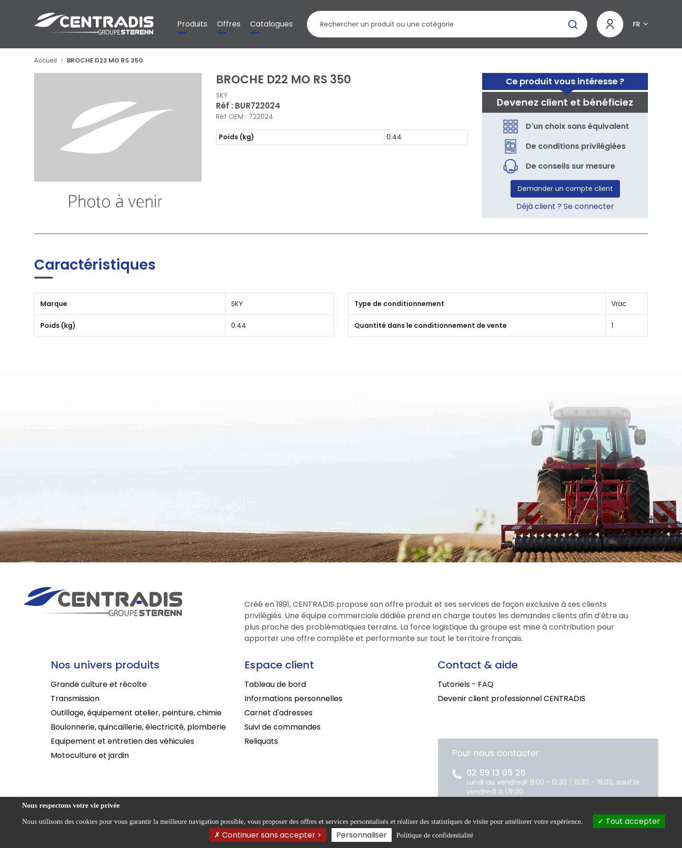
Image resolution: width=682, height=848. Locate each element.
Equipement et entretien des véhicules (122, 741)
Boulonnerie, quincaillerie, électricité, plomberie (138, 727)
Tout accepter (629, 821)
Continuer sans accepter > (268, 835)
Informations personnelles (293, 698)
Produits (192, 23)
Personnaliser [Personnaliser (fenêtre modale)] (361, 835)
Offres (229, 23)
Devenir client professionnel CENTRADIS (511, 698)
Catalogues (271, 23)
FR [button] (636, 24)
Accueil (45, 60)
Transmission (75, 698)
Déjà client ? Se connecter (565, 206)
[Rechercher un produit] (447, 24)
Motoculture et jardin (90, 755)
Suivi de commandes (282, 727)
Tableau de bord (275, 684)
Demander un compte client (565, 188)
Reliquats (261, 741)
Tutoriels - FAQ (466, 684)
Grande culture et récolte (99, 684)
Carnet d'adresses (278, 712)
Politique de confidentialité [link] (434, 835)
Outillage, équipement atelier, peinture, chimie (136, 712)
